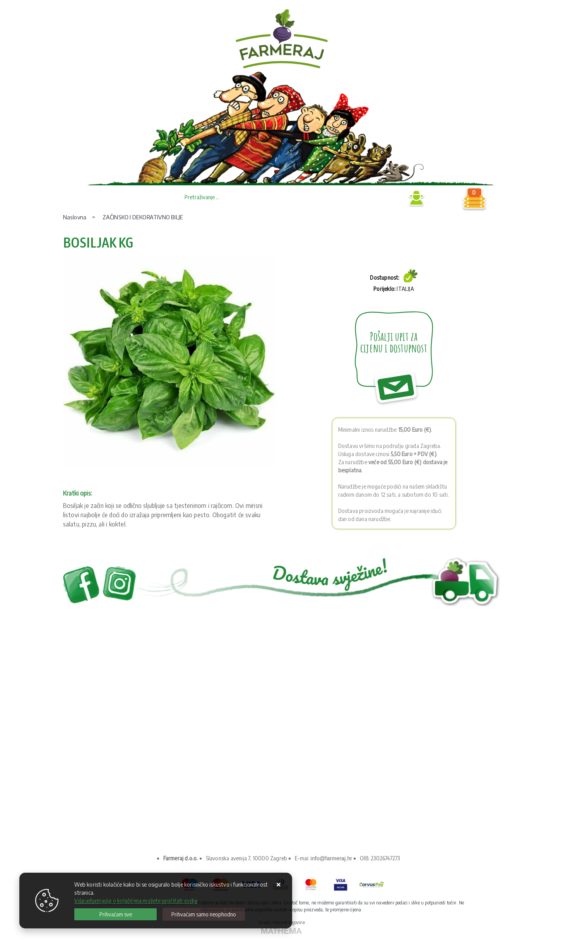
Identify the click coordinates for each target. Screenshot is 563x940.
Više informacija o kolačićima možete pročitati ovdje (135, 900)
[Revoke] (204, 914)
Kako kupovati (93, 770)
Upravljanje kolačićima (104, 781)
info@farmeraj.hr (332, 858)
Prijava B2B (386, 198)
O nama (85, 735)
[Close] (115, 914)
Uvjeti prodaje (93, 758)
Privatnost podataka (102, 747)
